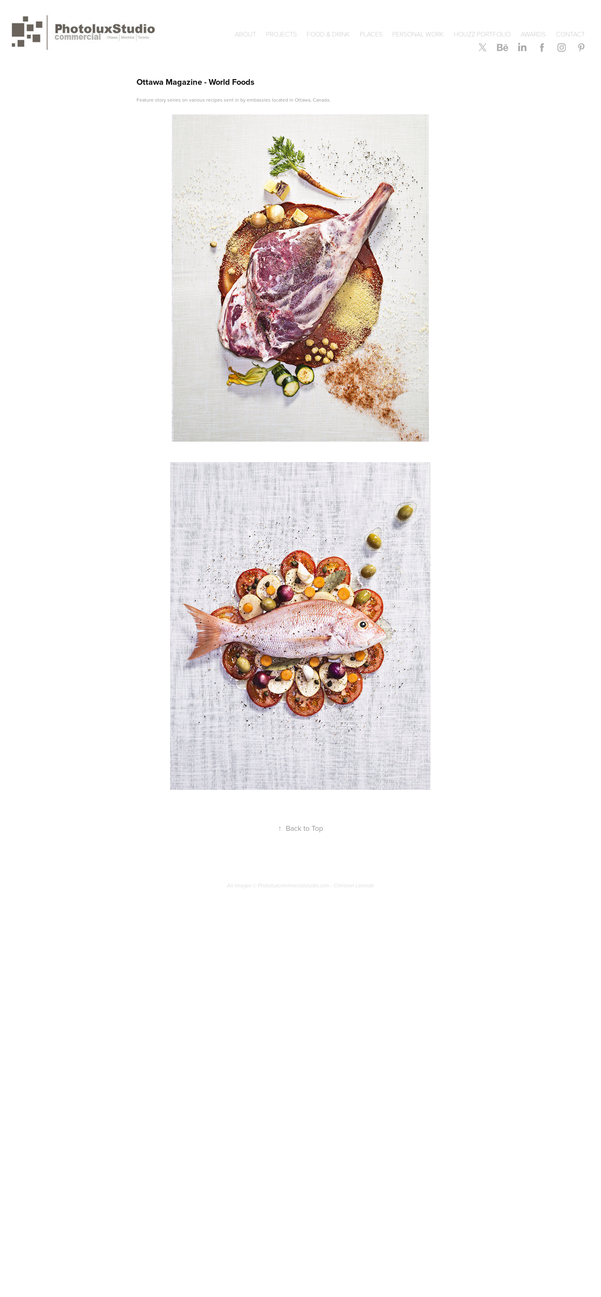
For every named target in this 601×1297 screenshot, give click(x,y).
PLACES (371, 33)
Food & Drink (328, 33)
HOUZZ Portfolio (482, 33)
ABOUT (245, 33)
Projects (281, 33)
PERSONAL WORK (418, 33)
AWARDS (533, 33)
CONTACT (570, 33)
